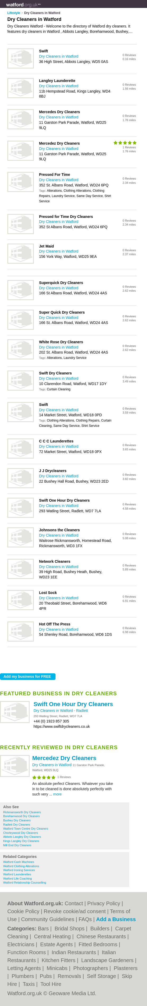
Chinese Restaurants (101, 936)
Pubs (46, 976)
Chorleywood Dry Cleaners (20, 832)
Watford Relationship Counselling (24, 882)
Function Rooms (27, 952)
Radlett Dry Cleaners (16, 824)
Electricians (21, 944)
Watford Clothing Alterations (21, 866)
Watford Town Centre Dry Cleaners (25, 828)
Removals (70, 976)
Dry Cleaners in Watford (54, 710)
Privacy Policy (103, 903)
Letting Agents (24, 968)
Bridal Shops (70, 928)
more (57, 794)
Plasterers (125, 968)
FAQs (85, 919)
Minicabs (58, 968)
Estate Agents (57, 944)
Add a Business (116, 919)
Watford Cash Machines (18, 861)
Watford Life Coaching (17, 878)
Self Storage (102, 976)
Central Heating (53, 936)
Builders (100, 928)
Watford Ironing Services (19, 870)
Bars (44, 928)
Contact (74, 903)
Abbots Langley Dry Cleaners (22, 836)
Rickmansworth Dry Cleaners (22, 812)
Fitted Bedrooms (99, 944)
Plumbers (23, 976)
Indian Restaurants (74, 952)
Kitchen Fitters (59, 960)
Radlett (82, 710)
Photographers (91, 968)
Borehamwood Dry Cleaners (21, 816)
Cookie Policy (23, 911)
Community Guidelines (47, 919)
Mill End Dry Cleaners (17, 845)
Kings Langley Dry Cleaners (21, 841)
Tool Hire (50, 984)
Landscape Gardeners (108, 960)
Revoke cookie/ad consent (75, 911)
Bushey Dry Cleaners (17, 820)
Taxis (29, 984)
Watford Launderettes (17, 874)
